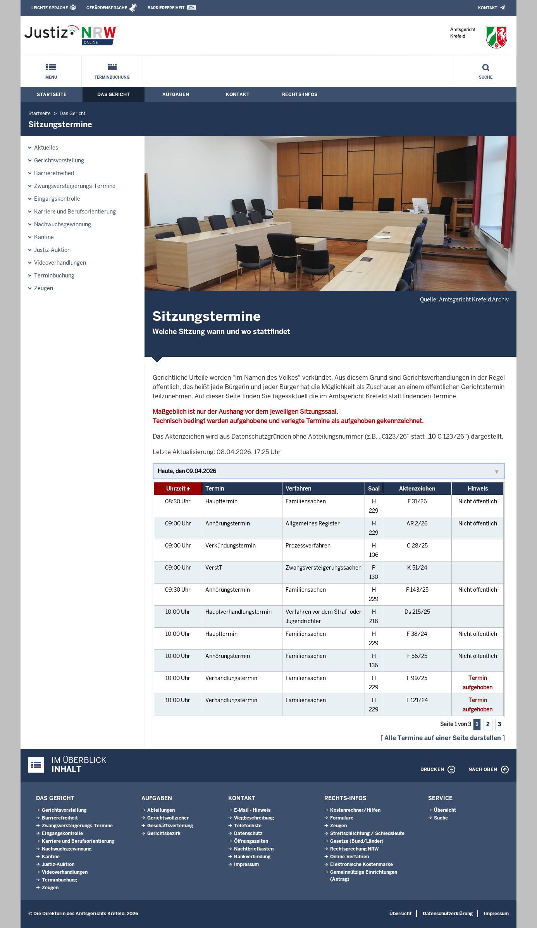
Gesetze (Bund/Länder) (357, 841)
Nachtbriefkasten (254, 849)
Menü (51, 77)
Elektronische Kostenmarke (361, 864)
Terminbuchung (112, 77)
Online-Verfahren (349, 857)
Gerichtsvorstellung (59, 160)
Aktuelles (46, 147)
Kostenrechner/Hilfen (355, 810)
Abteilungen (161, 810)
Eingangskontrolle (57, 198)
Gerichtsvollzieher (168, 818)
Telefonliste (248, 826)
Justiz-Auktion (52, 249)
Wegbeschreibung (254, 818)
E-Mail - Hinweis (252, 810)
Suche (485, 77)
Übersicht (445, 810)
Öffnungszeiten (251, 841)
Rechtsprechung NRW (354, 849)
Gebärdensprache (106, 7)
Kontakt (487, 7)
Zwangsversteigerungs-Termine (74, 186)
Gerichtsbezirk (164, 833)
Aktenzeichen (417, 488)
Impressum (246, 864)
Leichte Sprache (49, 7)
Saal (374, 488)
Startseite (52, 94)
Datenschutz (248, 833)
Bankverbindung (252, 857)
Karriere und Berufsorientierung (75, 211)
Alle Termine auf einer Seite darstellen (442, 738)
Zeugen (43, 288)
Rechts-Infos (299, 94)
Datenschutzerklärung (448, 914)
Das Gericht (113, 94)
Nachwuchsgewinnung (62, 224)
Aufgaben (175, 94)
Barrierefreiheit (166, 7)
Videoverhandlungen (60, 262)
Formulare (341, 818)
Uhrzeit (176, 488)
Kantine (44, 237)
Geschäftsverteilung (170, 826)
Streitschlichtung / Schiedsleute (367, 833)
